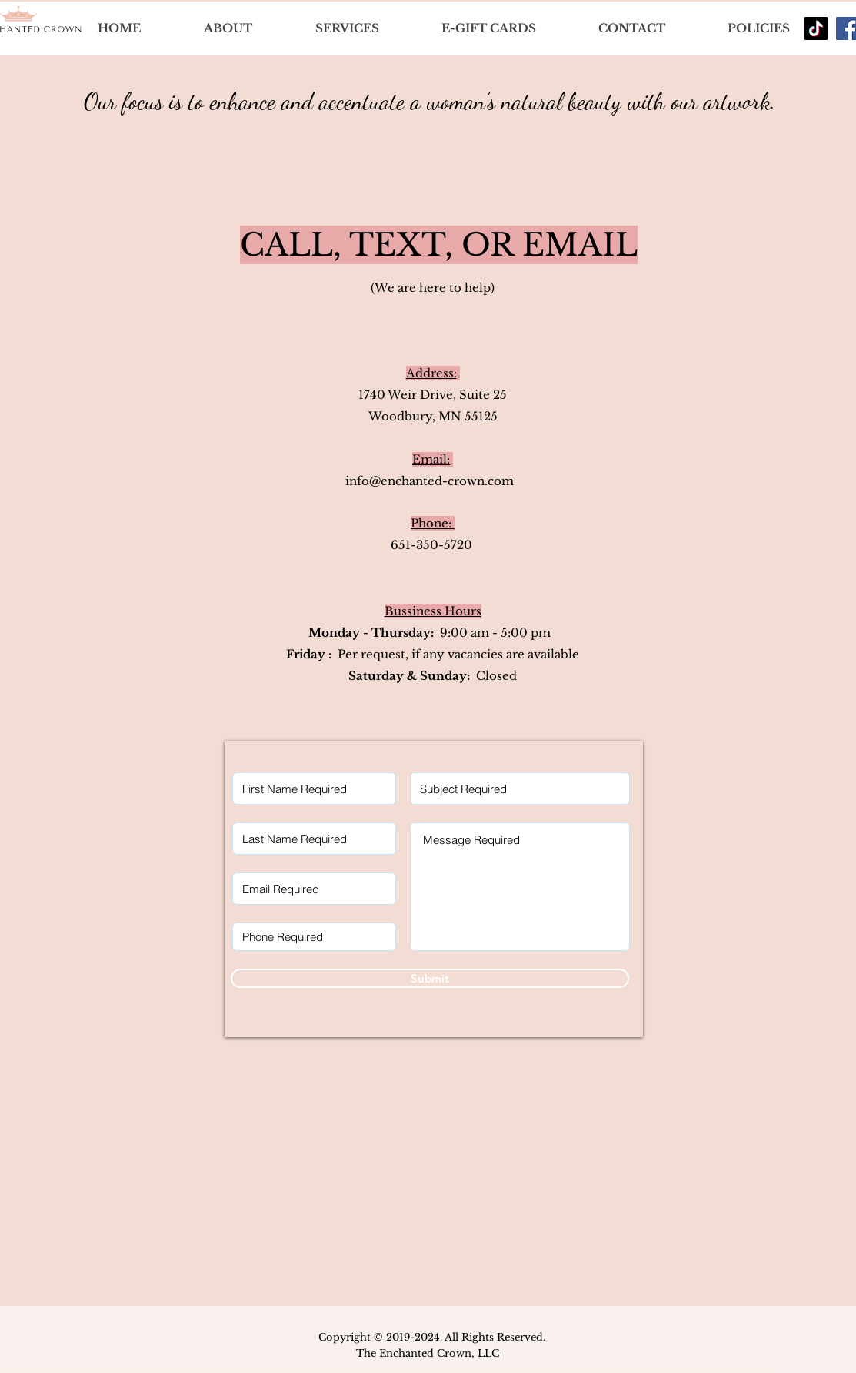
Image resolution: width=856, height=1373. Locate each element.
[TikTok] (816, 28)
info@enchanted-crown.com (429, 481)
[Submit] (430, 978)
